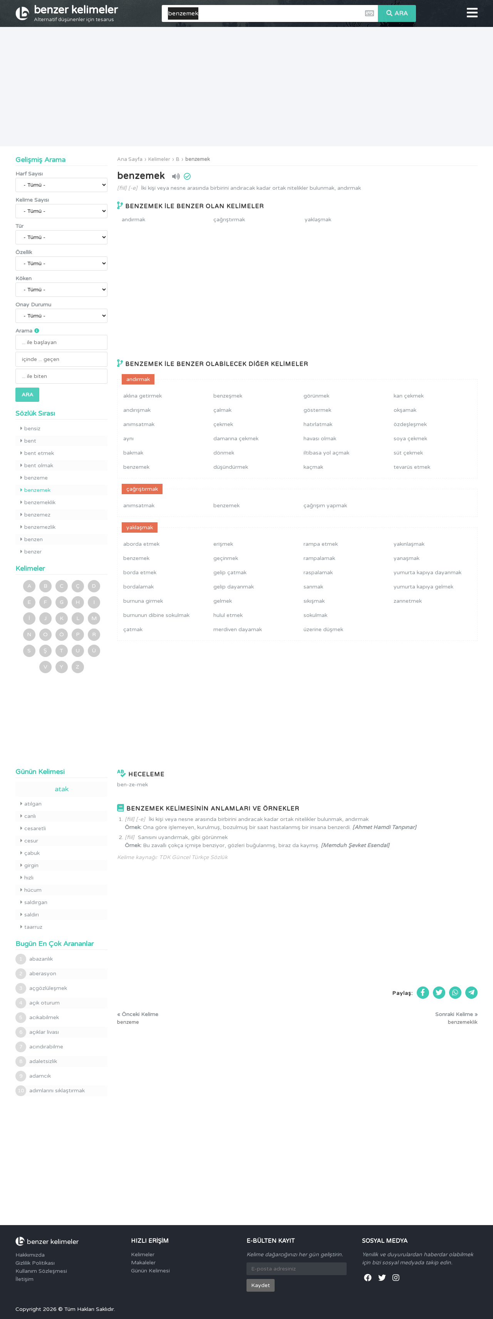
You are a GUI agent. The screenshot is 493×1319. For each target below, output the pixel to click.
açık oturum (37, 1003)
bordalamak (138, 586)
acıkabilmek (37, 1017)
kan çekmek (409, 396)
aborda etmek (141, 544)
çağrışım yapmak (325, 505)
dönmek (223, 453)
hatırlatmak (318, 424)
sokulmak (315, 615)
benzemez (35, 515)
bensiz (30, 428)
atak (62, 789)
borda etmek (139, 572)
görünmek (316, 396)
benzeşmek (227, 396)
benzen (31, 539)
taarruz (31, 927)
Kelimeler (159, 159)
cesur (29, 841)
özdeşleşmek (410, 424)
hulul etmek (228, 615)
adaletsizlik (36, 1061)
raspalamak (318, 572)
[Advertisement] (246, 86)
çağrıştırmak (229, 219)
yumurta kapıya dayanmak (427, 572)
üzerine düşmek (323, 629)
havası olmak (320, 438)
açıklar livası (37, 1032)
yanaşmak (406, 558)
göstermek (317, 410)
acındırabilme (39, 1046)
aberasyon (35, 973)
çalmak (222, 410)
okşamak (405, 410)
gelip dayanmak (233, 586)
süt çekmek (408, 453)
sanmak (313, 586)
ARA (397, 13)
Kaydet (260, 1285)
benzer (31, 551)
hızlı (27, 877)
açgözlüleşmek (41, 988)
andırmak (133, 219)
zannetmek (408, 601)
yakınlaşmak (409, 544)
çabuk (30, 853)
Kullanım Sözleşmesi (41, 1271)
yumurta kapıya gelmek (423, 586)
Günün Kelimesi (150, 1270)
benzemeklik (37, 502)
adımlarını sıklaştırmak (50, 1090)
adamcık (33, 1076)
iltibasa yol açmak (326, 453)
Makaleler (143, 1262)
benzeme (34, 478)
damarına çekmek (235, 438)
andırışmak (137, 410)
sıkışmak (314, 601)
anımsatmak (138, 424)
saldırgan (33, 902)
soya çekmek (410, 438)
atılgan (31, 804)
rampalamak (319, 558)
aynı (128, 438)
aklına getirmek (142, 396)
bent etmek (37, 453)
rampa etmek (321, 544)
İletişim (24, 1279)
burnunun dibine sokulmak (156, 615)
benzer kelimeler (76, 13)
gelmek (222, 601)
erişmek (223, 544)
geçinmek (225, 558)
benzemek (197, 159)
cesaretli (33, 828)
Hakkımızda (30, 1255)
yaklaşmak (318, 219)
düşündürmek (230, 467)
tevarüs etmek (412, 467)
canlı (28, 816)
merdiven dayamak (237, 629)
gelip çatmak (229, 572)
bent (28, 441)
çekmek (223, 424)
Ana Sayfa (130, 159)
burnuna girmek (143, 601)
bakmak (133, 453)
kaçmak (313, 467)
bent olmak (36, 465)
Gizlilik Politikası (35, 1263)
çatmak (133, 629)
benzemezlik (37, 527)
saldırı (29, 914)
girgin (29, 865)
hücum (31, 890)
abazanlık (34, 959)
